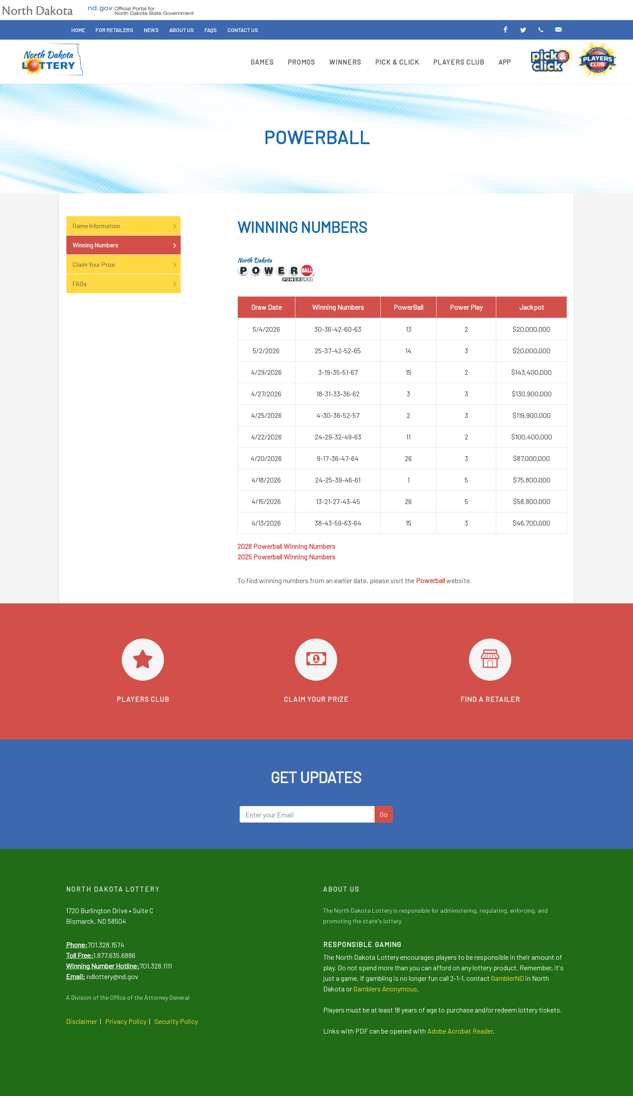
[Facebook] (505, 30)
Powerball (430, 580)
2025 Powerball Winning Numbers (286, 556)
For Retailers (114, 30)
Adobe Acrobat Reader (460, 1031)
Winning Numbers (125, 245)
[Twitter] (523, 30)
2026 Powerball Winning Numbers (286, 546)
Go (384, 814)
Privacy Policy (125, 1021)
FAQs (210, 30)
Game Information (125, 225)
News (151, 30)
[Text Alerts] (540, 30)
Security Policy (176, 1021)
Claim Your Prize (125, 264)
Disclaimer (81, 1021)
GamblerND (507, 978)
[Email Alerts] (558, 30)
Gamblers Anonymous (385, 988)
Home (78, 30)
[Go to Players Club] (143, 660)
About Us (181, 30)
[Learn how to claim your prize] (316, 660)
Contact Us (242, 30)
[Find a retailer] (490, 660)
